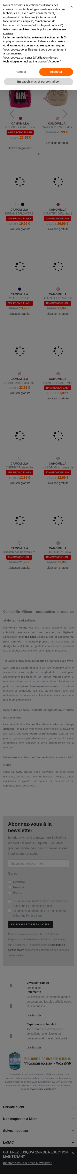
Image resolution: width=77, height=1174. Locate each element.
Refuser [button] (21, 71)
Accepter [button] (56, 71)
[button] (71, 6)
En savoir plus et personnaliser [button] (38, 81)
